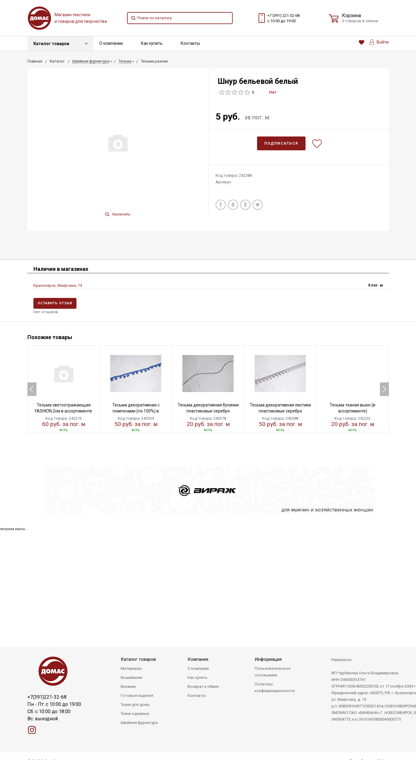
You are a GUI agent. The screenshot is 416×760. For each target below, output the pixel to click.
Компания (198, 659)
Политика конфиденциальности (275, 687)
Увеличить (117, 214)
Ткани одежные (135, 713)
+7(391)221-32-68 (47, 697)
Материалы (131, 668)
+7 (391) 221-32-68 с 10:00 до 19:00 (283, 18)
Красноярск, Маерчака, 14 (57, 285)
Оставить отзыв (55, 303)
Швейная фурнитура (139, 722)
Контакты (190, 43)
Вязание (128, 686)
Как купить (152, 43)
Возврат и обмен (203, 686)
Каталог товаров (51, 43)
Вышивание (131, 677)
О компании (111, 43)
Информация (268, 659)
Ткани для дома (135, 704)
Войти (379, 42)
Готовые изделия (137, 695)
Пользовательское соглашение (272, 671)
